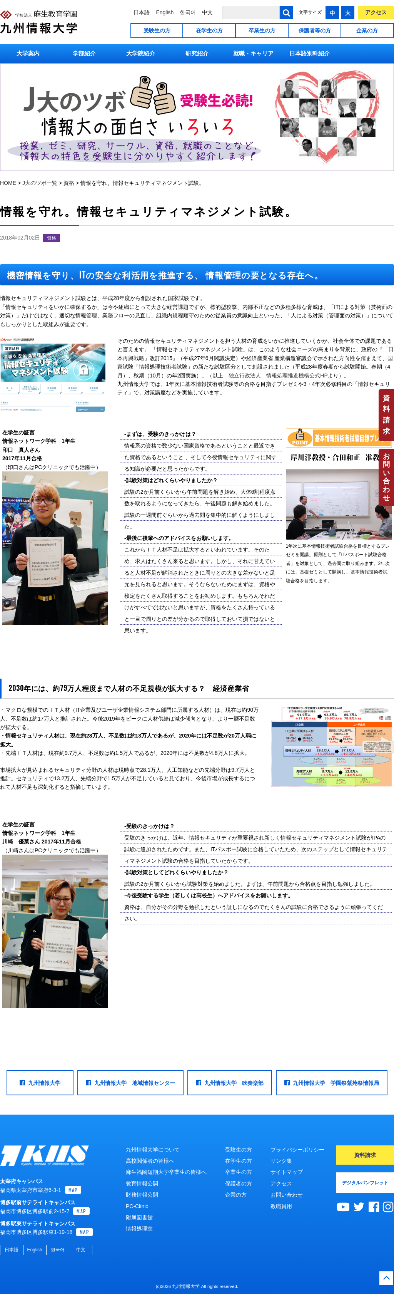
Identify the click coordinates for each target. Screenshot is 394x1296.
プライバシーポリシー (297, 1150)
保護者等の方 (315, 30)
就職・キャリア (253, 53)
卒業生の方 (262, 30)
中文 (207, 12)
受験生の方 (157, 30)
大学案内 (28, 53)
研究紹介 (197, 53)
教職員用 (281, 1206)
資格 (51, 238)
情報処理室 (139, 1229)
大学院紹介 (140, 53)
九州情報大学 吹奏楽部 (230, 1083)
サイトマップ (286, 1172)
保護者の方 (238, 1183)
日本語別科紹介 (309, 53)
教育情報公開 (142, 1183)
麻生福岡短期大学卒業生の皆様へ (166, 1172)
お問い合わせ (386, 477)
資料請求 (386, 414)
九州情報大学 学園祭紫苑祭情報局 (331, 1083)
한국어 (188, 12)
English (165, 12)
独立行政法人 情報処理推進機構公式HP (278, 375)
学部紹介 (84, 53)
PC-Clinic (137, 1206)
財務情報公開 (142, 1195)
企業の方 (367, 30)
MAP (73, 1192)
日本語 (142, 12)
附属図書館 (139, 1217)
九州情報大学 (40, 1083)
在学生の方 (209, 30)
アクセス (376, 12)
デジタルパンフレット (365, 1182)
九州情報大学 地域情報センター (130, 1083)
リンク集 (281, 1161)
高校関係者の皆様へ (150, 1161)
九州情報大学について (153, 1150)
